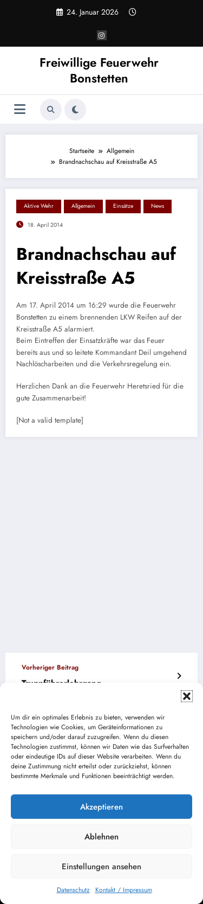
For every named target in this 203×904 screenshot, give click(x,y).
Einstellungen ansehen (101, 867)
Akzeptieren (101, 807)
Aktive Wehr (39, 206)
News (157, 206)
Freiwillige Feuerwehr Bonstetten (99, 70)
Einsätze (123, 206)
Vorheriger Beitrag (50, 667)
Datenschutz (73, 890)
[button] (186, 696)
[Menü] (20, 109)
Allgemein (83, 206)
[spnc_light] (75, 109)
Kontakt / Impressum (123, 890)
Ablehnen (101, 837)
